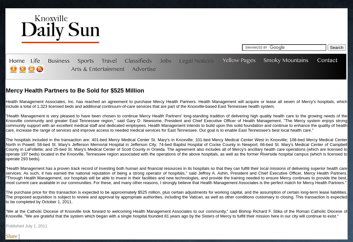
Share (11, 236)
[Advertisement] (230, 30)
